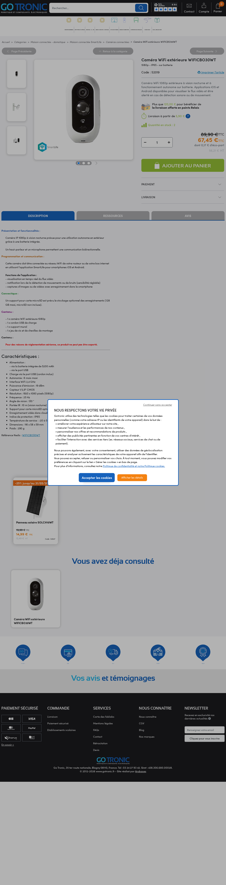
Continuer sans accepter (157, 405)
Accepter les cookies (97, 477)
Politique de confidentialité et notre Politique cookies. (134, 466)
